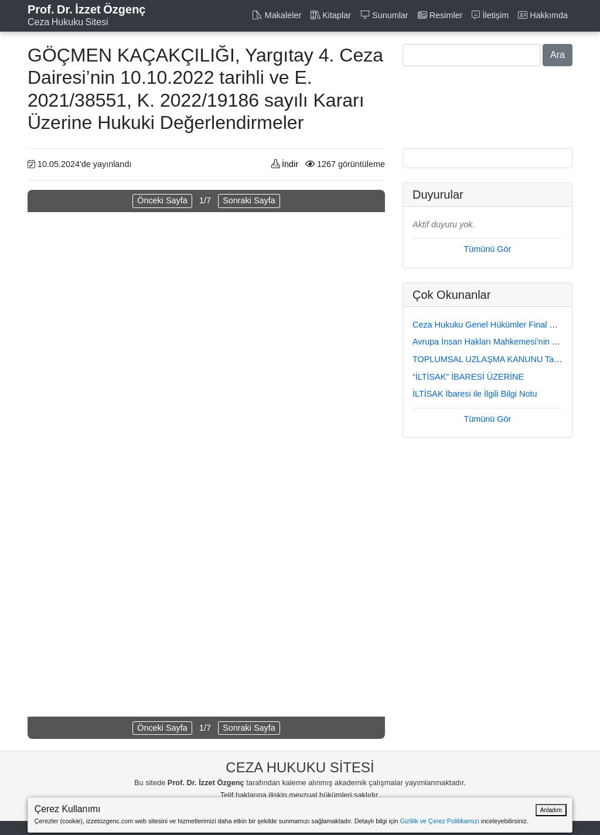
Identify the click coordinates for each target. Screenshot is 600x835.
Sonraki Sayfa (249, 200)
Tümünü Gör (488, 249)
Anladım (551, 810)
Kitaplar (331, 15)
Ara (557, 55)
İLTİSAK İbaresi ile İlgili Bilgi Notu (474, 393)
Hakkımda (543, 15)
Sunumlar (384, 15)
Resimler (440, 15)
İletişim (490, 15)
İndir (284, 164)
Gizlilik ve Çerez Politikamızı (439, 820)
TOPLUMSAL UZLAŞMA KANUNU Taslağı (492, 359)
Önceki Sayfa (162, 200)
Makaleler (276, 15)
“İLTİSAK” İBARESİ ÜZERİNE (468, 376)
